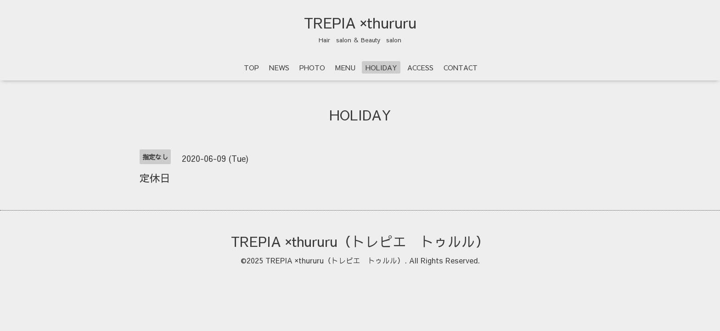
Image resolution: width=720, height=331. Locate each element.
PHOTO (312, 67)
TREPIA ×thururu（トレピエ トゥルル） (360, 241)
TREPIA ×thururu (360, 22)
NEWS (279, 67)
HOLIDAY (381, 67)
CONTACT (461, 67)
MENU (345, 67)
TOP (251, 67)
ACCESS (420, 67)
